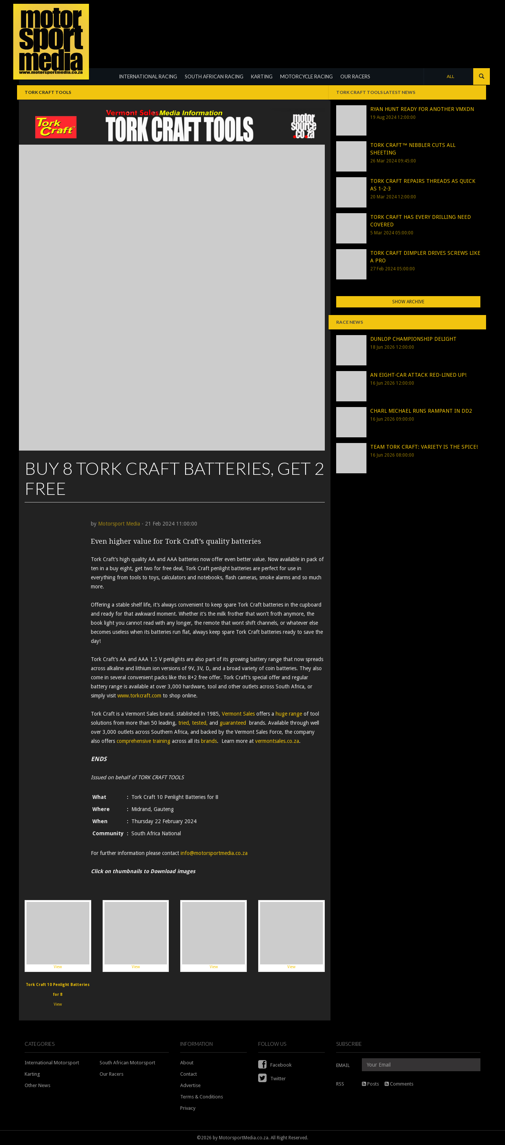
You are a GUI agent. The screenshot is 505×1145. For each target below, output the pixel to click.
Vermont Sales (238, 714)
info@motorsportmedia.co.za (214, 853)
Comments (399, 1084)
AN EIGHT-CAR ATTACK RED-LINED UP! (418, 375)
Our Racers (111, 1074)
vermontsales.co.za (277, 741)
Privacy (187, 1108)
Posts (370, 1084)
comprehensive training (143, 741)
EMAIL (343, 1065)
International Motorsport (52, 1062)
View (57, 935)
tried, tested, (193, 723)
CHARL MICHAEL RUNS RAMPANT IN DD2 (421, 411)
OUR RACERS (355, 76)
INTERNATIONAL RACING (148, 76)
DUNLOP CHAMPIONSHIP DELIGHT (413, 339)
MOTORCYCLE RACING (306, 76)
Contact (188, 1074)
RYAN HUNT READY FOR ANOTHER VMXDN (422, 109)
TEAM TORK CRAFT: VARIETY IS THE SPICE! (424, 447)
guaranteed (233, 723)
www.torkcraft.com (139, 696)
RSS (340, 1084)
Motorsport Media (119, 524)
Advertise (190, 1085)
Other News (37, 1085)
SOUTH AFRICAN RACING (214, 76)
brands (209, 741)
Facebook (274, 1065)
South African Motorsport (127, 1062)
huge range (289, 714)
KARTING (262, 76)
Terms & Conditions (201, 1097)
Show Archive (408, 301)
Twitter (272, 1078)
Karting (32, 1074)
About (186, 1062)
